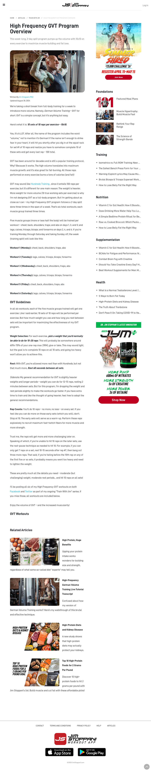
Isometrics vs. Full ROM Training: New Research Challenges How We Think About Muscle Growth (120, 162)
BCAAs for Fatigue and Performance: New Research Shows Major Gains (120, 253)
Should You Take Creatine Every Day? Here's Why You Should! (120, 264)
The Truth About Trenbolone (113, 307)
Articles (22, 18)
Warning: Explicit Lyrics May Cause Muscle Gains (120, 174)
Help (99, 726)
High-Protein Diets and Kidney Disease (119, 301)
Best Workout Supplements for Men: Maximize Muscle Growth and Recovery (120, 270)
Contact (40, 726)
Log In (145, 5)
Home (12, 18)
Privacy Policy (84, 726)
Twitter (29, 491)
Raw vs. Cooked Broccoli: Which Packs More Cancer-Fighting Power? (120, 222)
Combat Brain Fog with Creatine (115, 259)
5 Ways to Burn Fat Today (112, 296)
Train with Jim (34, 18)
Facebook (15, 491)
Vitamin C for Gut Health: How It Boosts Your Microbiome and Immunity (120, 205)
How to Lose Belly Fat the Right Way (117, 185)
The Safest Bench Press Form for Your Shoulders (120, 168)
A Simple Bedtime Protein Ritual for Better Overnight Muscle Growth (120, 216)
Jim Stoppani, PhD (26, 97)
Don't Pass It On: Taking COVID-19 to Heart (120, 313)
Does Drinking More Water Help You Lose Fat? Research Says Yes (120, 211)
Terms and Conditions (60, 726)
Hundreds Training (40, 184)
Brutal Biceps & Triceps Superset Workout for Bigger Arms (120, 179)
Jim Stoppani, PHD (75, 4)
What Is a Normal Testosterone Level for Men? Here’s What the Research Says (120, 290)
